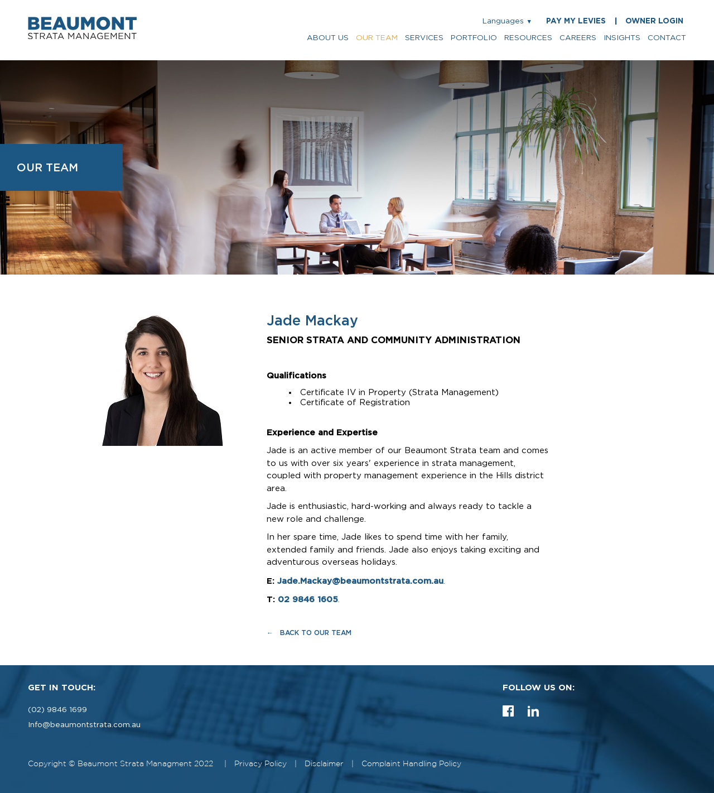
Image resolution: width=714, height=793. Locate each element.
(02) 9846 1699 (57, 710)
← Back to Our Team (309, 632)
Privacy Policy (260, 764)
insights (622, 38)
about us (328, 38)
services (424, 38)
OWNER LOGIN (654, 21)
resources (528, 38)
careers (577, 38)
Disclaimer (324, 764)
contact (667, 38)
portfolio (474, 38)
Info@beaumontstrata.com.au (84, 725)
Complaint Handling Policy (411, 764)
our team (377, 38)
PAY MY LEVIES (576, 21)
